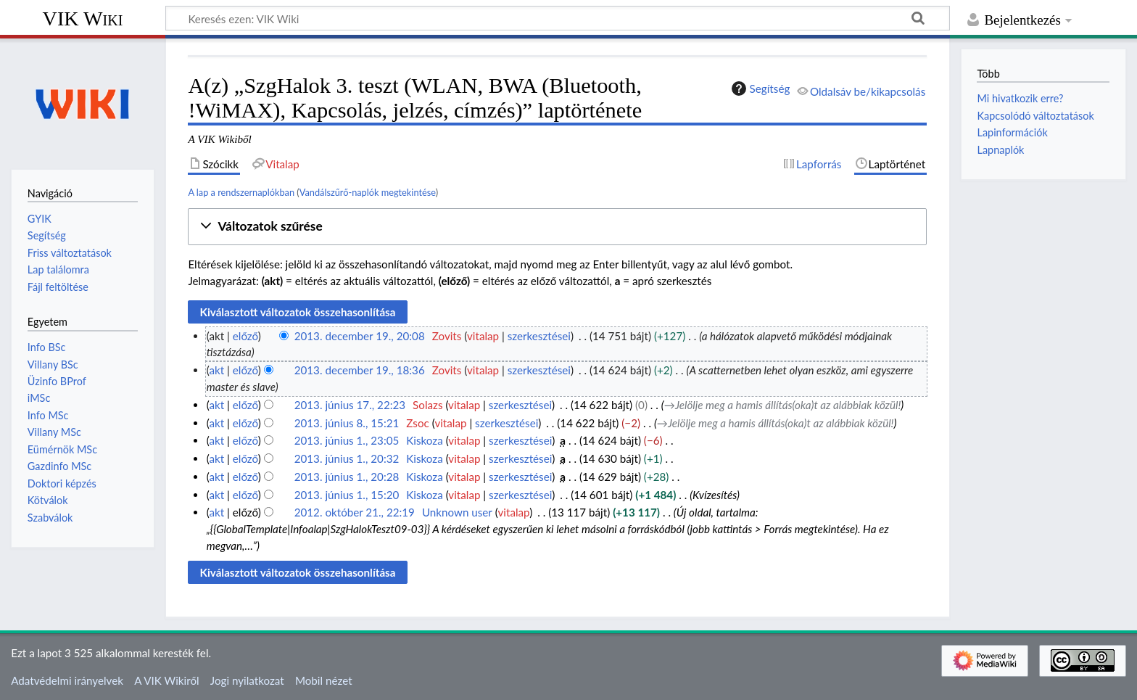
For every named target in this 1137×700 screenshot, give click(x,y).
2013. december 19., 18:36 (359, 369)
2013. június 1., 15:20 (347, 494)
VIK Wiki (83, 18)
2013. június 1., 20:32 (347, 458)
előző (245, 335)
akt (216, 369)
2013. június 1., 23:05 (347, 440)
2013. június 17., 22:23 (349, 404)
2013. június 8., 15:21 (347, 422)
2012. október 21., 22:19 (354, 512)
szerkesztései (539, 335)
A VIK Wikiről (166, 680)
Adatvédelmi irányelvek (67, 680)
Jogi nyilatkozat (247, 680)
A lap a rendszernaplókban (241, 192)
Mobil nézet (323, 680)
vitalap (483, 335)
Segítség (759, 88)
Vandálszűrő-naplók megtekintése (367, 192)
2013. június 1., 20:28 (347, 476)
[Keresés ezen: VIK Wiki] (557, 18)
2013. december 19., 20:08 (359, 335)
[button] (557, 227)
